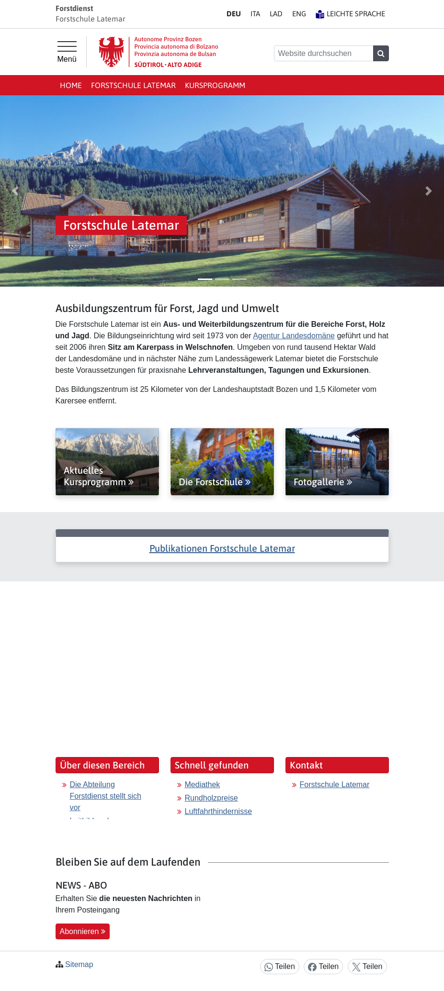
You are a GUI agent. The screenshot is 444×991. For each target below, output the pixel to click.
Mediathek (202, 784)
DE (234, 14)
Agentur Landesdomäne (294, 336)
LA (276, 14)
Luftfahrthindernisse (218, 811)
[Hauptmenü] (67, 52)
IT (255, 14)
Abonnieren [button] (82, 931)
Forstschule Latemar (133, 85)
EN (299, 14)
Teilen (279, 966)
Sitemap (79, 964)
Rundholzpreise (211, 798)
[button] (15, 191)
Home (71, 85)
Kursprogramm (215, 85)
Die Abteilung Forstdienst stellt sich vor (105, 796)
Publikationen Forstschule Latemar (222, 548)
